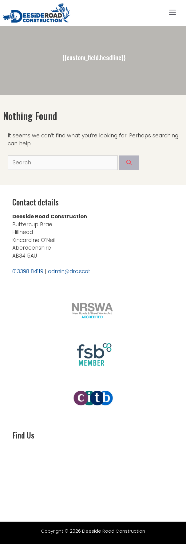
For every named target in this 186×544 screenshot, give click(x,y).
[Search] (129, 162)
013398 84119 (27, 271)
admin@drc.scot (69, 271)
